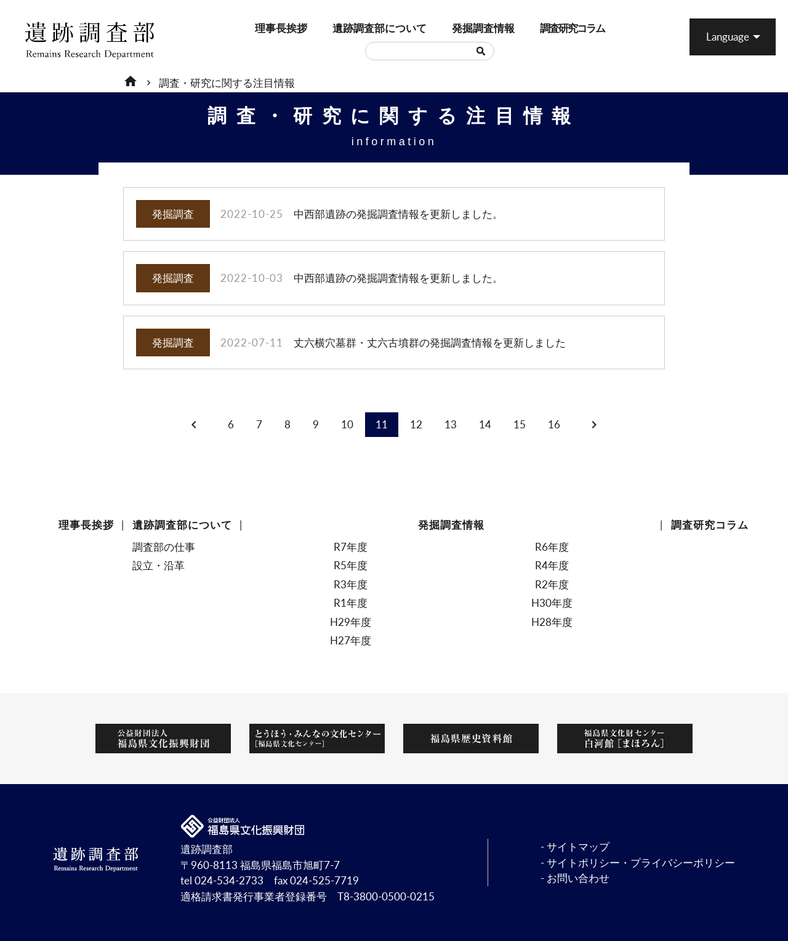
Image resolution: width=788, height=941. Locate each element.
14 (485, 424)
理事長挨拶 (260, 28)
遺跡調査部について (342, 28)
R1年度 (351, 602)
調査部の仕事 (163, 546)
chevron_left (194, 424)
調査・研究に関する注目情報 (227, 82)
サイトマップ (578, 846)
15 (519, 424)
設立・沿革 (158, 565)
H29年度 (350, 621)
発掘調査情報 (458, 28)
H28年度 (552, 621)
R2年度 (552, 584)
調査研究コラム (546, 28)
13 (450, 424)
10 (347, 424)
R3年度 (351, 584)
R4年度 (552, 565)
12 (416, 424)
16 (554, 424)
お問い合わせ (578, 877)
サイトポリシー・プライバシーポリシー (641, 862)
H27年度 (350, 640)
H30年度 (552, 602)
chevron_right (594, 424)
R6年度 (552, 546)
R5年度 (351, 565)
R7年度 (351, 546)
